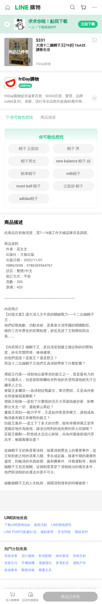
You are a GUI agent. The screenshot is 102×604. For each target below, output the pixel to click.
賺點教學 (47, 532)
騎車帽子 (28, 173)
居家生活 (10, 563)
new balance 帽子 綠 (73, 161)
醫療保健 (28, 570)
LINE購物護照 (61, 525)
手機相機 (28, 563)
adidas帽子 (28, 198)
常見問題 (64, 532)
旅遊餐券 (10, 570)
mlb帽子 (73, 173)
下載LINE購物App (17, 525)
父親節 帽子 (73, 186)
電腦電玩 (45, 563)
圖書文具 (45, 570)
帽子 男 (73, 148)
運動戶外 (79, 563)
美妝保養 (10, 556)
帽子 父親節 (29, 148)
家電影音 (62, 563)
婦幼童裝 (62, 556)
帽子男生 (28, 161)
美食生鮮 (79, 556)
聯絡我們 (81, 532)
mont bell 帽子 (28, 186)
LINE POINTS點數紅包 (20, 532)
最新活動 (40, 525)
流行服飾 (28, 556)
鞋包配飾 (45, 556)
